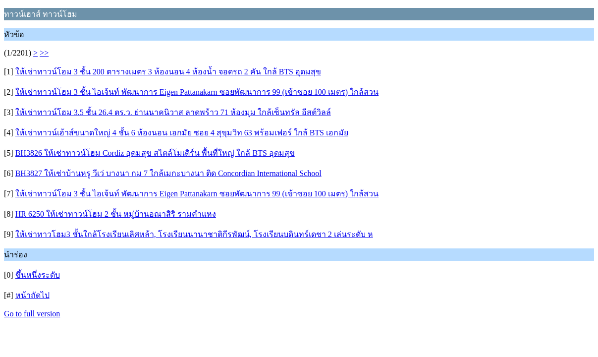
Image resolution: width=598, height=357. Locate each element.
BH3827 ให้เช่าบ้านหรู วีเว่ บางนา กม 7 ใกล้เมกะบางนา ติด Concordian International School (168, 173)
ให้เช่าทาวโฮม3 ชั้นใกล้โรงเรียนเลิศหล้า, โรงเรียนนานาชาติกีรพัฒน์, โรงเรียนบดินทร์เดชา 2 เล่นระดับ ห (194, 234)
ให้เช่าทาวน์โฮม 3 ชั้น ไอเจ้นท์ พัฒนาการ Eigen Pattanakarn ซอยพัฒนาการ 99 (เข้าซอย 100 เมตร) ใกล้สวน (197, 92)
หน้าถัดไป (32, 295)
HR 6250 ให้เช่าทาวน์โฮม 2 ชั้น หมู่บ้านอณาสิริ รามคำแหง (115, 214)
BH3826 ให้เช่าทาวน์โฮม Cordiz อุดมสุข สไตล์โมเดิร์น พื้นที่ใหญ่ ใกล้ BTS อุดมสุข (155, 153)
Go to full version (32, 313)
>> (44, 53)
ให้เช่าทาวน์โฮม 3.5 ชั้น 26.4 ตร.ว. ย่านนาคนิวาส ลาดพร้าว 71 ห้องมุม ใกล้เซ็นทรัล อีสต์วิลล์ (173, 112)
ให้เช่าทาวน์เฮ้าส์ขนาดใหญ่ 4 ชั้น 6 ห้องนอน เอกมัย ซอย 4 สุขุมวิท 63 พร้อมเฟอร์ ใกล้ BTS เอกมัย (181, 132)
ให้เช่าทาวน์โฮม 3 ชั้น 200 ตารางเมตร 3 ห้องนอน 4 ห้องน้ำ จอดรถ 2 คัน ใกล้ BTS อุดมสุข (168, 71)
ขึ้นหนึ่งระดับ (37, 275)
